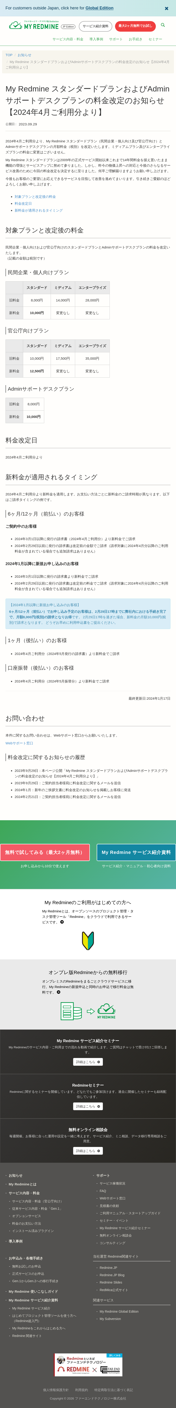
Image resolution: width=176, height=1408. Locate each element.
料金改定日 (23, 203)
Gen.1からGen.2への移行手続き (35, 1281)
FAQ (103, 1191)
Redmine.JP (108, 1268)
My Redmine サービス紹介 (31, 1308)
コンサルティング (112, 1243)
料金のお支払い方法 (26, 1223)
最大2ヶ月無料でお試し (135, 26)
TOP (9, 55)
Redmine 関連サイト (27, 1336)
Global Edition (99, 8)
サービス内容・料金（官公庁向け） (37, 1201)
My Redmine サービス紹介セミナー (125, 1228)
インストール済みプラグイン (33, 1231)
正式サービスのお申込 (28, 1273)
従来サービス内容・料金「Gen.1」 (37, 1208)
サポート (116, 39)
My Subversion (110, 1319)
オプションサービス (26, 1216)
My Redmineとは (22, 1184)
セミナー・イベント (114, 1220)
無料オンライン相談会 (116, 1235)
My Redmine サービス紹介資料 (33, 1300)
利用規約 (81, 1390)
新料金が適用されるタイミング (39, 210)
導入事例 (96, 39)
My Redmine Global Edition (119, 1311)
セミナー (155, 39)
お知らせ (24, 55)
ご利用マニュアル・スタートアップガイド (130, 1213)
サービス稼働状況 (112, 1183)
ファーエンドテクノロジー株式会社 (100, 1398)
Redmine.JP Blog (112, 1275)
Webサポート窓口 (19, 743)
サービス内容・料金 (67, 39)
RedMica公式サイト (114, 1290)
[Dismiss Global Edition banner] (166, 8)
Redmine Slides (111, 1282)
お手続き (136, 39)
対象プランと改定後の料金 (35, 197)
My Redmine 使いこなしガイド (33, 1291)
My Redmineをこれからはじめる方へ (39, 1328)
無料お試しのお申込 (26, 1266)
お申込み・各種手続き (26, 1258)
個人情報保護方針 (56, 1390)
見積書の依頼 (109, 1206)
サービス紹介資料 (95, 26)
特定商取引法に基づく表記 (113, 1390)
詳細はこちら (88, 1062)
